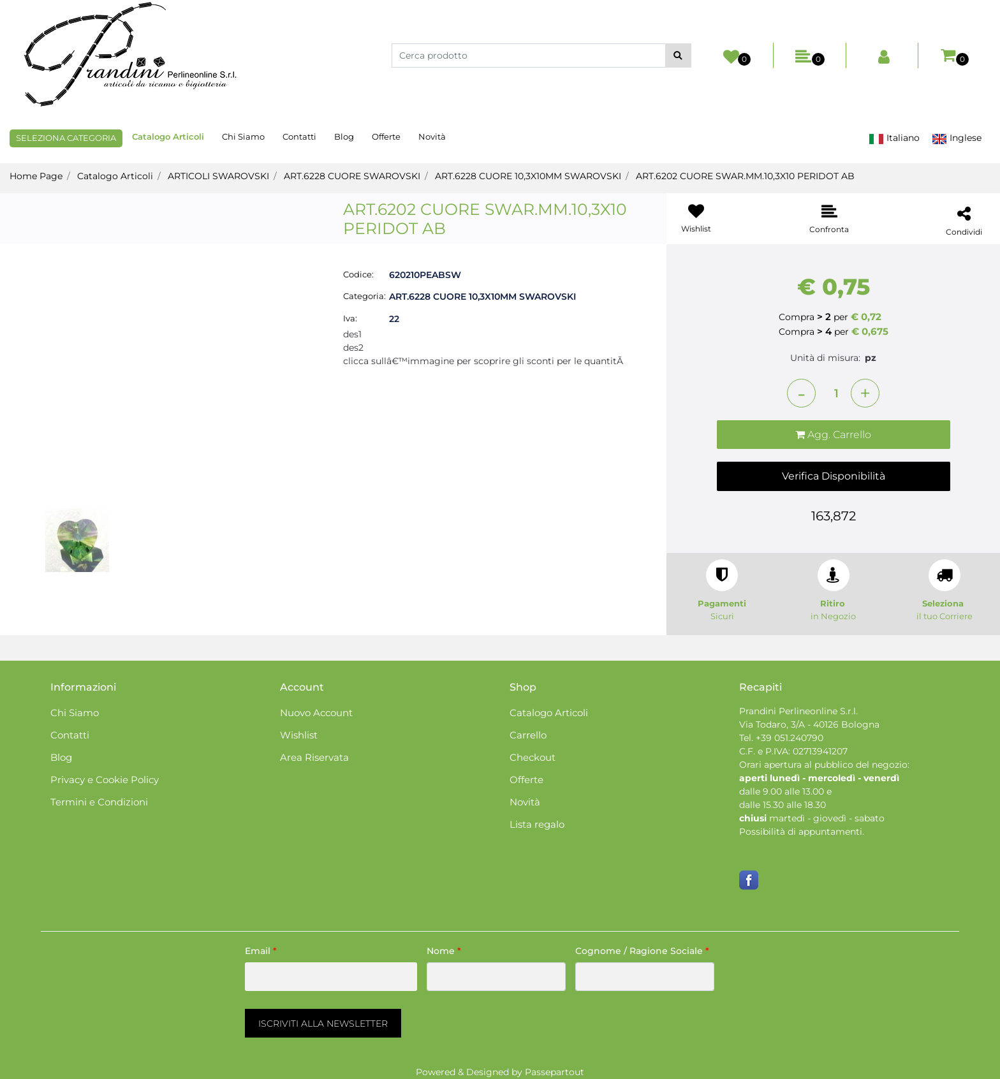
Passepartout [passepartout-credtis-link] (554, 1072)
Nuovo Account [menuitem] (316, 713)
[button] (678, 55)
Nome (444, 951)
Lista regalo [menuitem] (537, 824)
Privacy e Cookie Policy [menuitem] (104, 780)
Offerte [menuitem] (386, 136)
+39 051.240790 (789, 738)
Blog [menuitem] (344, 136)
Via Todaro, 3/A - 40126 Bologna (809, 724)
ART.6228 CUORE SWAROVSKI (352, 176)
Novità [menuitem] (432, 136)
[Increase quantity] (865, 393)
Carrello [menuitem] (528, 735)
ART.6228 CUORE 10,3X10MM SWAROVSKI (528, 176)
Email (261, 951)
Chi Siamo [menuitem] (243, 136)
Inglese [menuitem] (957, 138)
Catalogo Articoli (115, 176)
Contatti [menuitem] (299, 136)
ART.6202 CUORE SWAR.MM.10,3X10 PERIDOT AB (745, 176)
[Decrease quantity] (801, 393)
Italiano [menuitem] (894, 138)
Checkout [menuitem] (532, 757)
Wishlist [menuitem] (299, 735)
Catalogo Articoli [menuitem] (168, 136)
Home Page (36, 176)
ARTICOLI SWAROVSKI (218, 176)
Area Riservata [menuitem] (314, 757)
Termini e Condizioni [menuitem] (99, 802)
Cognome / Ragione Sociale (642, 951)
